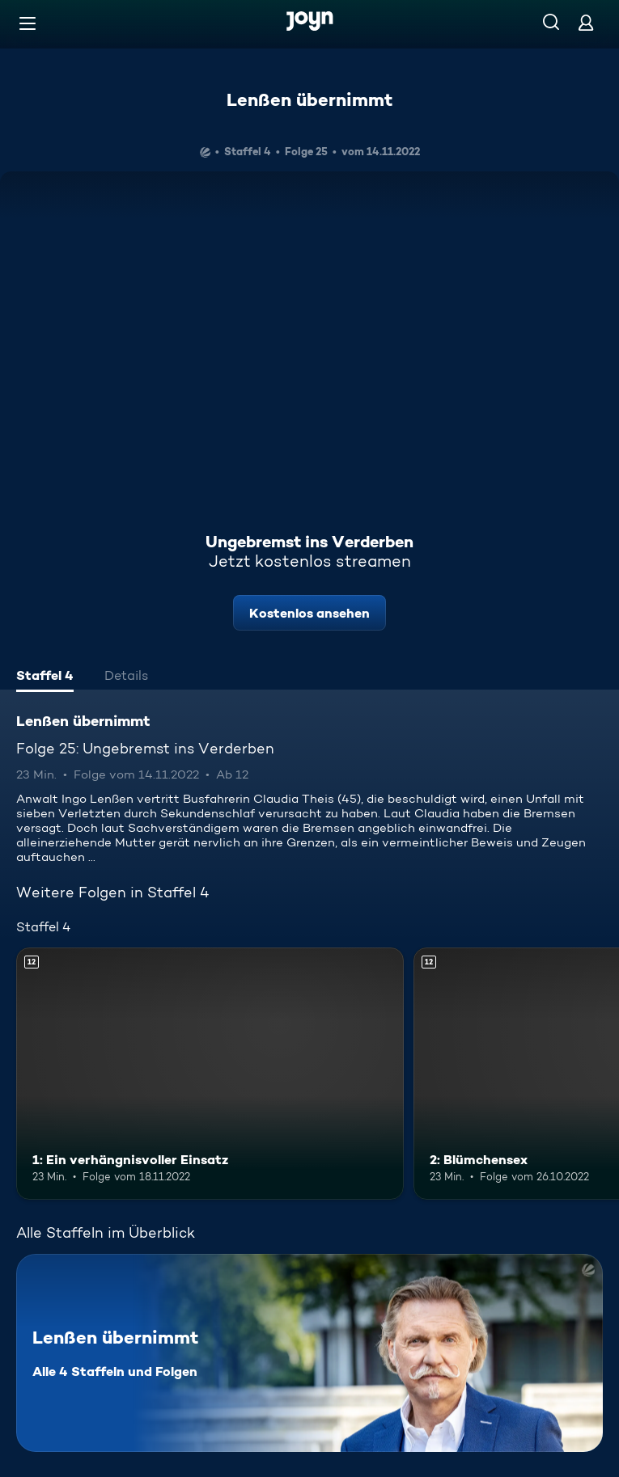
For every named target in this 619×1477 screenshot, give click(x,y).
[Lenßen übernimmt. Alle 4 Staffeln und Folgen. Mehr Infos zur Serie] (309, 1353)
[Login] (585, 22)
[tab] (45, 677)
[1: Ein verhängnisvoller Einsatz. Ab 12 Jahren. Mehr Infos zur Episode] (210, 1073)
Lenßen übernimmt (309, 99)
